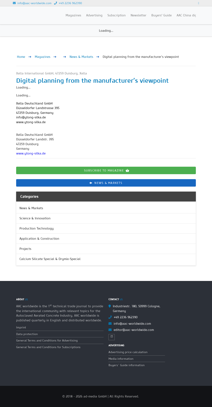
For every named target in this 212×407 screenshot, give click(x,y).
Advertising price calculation (127, 352)
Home (21, 57)
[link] (106, 208)
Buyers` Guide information (126, 365)
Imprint (21, 327)
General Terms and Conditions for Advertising (47, 340)
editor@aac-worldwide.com (134, 330)
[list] (106, 234)
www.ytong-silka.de (31, 153)
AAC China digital (189, 15)
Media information (120, 359)
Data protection (27, 334)
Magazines (42, 57)
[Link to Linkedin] (198, 3)
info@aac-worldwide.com (32, 3)
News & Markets (81, 57)
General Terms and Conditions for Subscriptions (48, 347)
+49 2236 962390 (68, 3)
